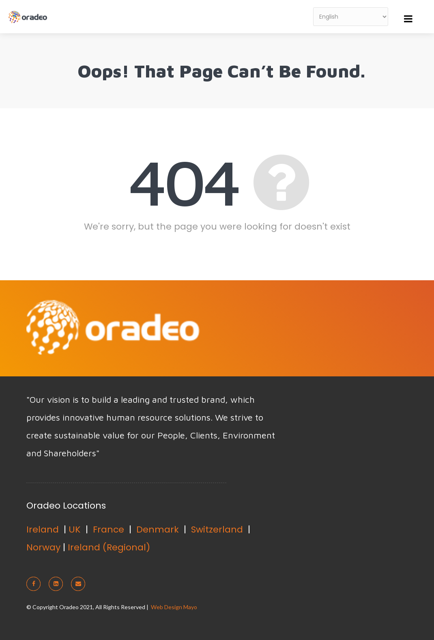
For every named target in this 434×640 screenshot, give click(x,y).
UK (75, 529)
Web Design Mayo (174, 606)
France (108, 529)
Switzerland (217, 529)
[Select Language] (350, 16)
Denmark (157, 529)
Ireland (42, 529)
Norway (43, 547)
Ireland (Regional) (109, 547)
